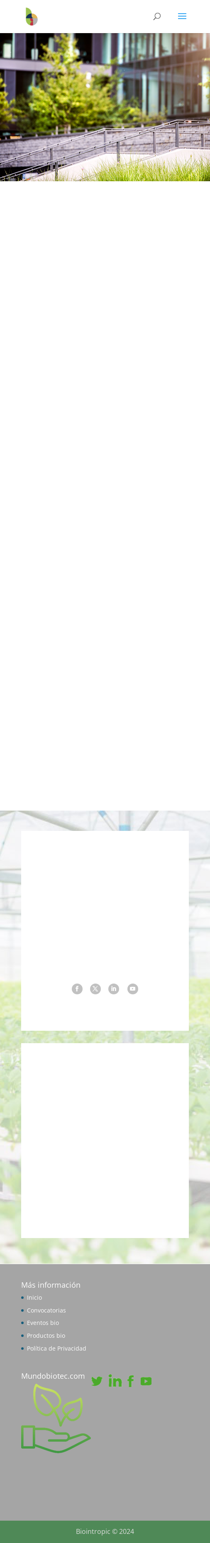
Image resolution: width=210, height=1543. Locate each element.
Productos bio (46, 1335)
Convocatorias (46, 1310)
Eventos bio (43, 1323)
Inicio (34, 1297)
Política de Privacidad (56, 1348)
